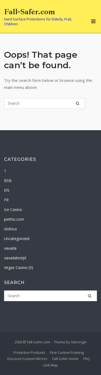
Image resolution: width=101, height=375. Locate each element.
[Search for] (44, 103)
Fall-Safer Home (65, 358)
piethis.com (14, 219)
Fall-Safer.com (29, 12)
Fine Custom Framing (67, 352)
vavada (10, 248)
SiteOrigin (79, 342)
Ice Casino (13, 209)
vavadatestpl (15, 257)
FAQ (86, 358)
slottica (10, 228)
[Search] (77, 103)
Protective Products (29, 352)
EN (6, 190)
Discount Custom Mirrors (27, 358)
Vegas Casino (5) (18, 267)
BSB (8, 180)
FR (6, 199)
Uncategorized (16, 238)
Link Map (50, 365)
